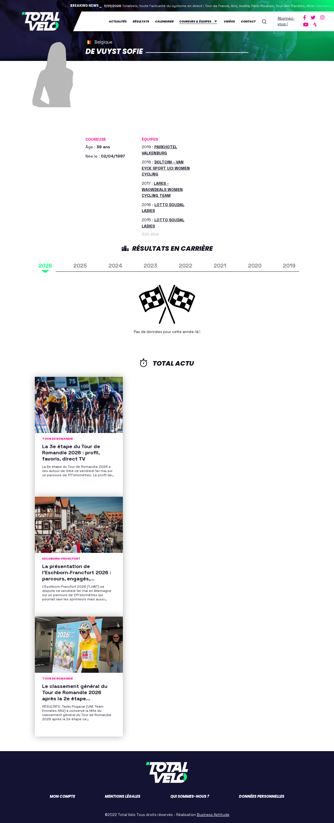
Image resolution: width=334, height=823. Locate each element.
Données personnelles (261, 796)
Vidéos (229, 21)
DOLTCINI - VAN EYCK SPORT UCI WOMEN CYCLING (166, 168)
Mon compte (62, 796)
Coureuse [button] (95, 139)
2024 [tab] (115, 265)
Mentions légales (122, 796)
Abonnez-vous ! (286, 21)
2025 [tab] (80, 265)
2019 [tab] (289, 265)
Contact (248, 21)
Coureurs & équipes (195, 21)
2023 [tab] (150, 265)
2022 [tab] (185, 265)
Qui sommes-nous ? (189, 796)
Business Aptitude (213, 814)
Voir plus (150, 233)
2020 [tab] (254, 265)
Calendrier (164, 21)
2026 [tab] (45, 265)
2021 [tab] (220, 265)
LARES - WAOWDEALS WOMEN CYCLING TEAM (162, 189)
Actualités (118, 21)
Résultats (141, 21)
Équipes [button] (150, 139)
